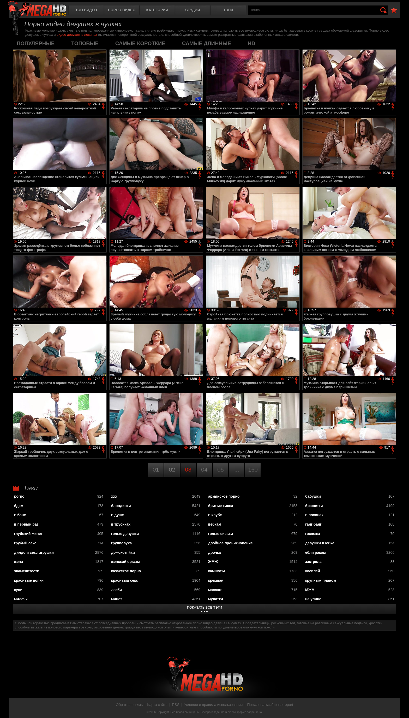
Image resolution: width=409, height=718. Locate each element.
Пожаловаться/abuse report (270, 705)
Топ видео (86, 10)
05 (220, 469)
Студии (192, 10)
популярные (36, 43)
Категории (157, 10)
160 (253, 469)
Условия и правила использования (213, 705)
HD (251, 43)
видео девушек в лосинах (77, 35)
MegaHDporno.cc (37, 9)
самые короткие (140, 43)
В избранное (394, 10)
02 (172, 469)
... (236, 469)
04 (204, 469)
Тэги (228, 10)
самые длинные (206, 43)
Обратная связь (129, 705)
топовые (85, 43)
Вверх (401, 708)
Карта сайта (157, 705)
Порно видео (122, 10)
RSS (175, 705)
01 (156, 469)
